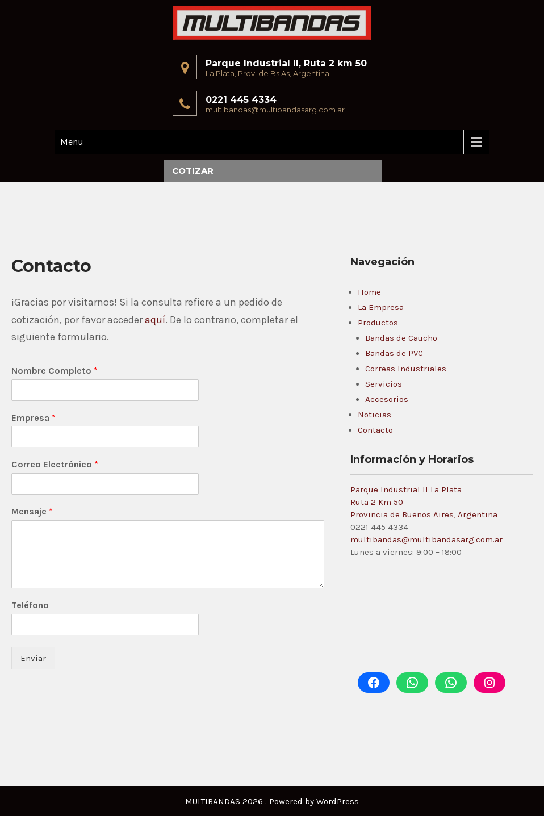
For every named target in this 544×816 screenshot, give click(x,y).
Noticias (374, 414)
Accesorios (386, 399)
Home (369, 292)
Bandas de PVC (394, 353)
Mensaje (32, 511)
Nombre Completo (54, 370)
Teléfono (30, 605)
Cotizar (193, 170)
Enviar (33, 658)
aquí (155, 319)
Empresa (33, 417)
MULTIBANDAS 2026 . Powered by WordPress (272, 801)
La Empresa (381, 307)
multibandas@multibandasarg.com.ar (275, 109)
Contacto (375, 430)
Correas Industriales (405, 368)
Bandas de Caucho (401, 338)
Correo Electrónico (54, 464)
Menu (71, 141)
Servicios (383, 384)
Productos (378, 322)
